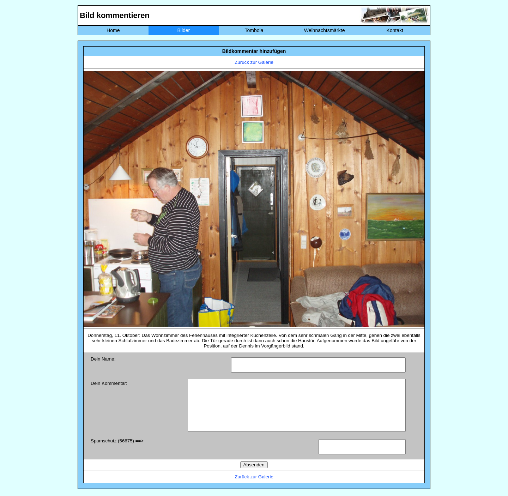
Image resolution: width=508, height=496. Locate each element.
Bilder (183, 30)
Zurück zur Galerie (254, 62)
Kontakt (394, 30)
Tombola (254, 30)
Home (113, 30)
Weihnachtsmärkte (324, 30)
